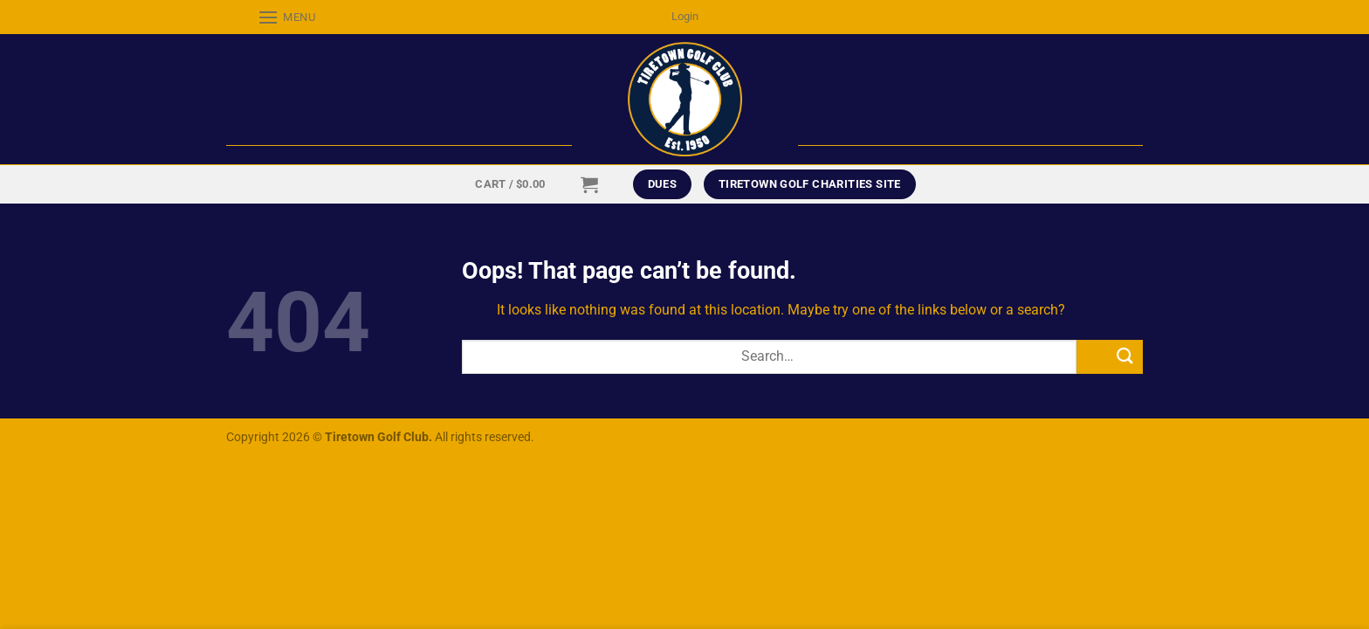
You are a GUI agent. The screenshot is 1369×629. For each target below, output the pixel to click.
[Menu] (271, 17)
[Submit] (1110, 357)
